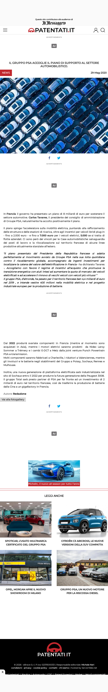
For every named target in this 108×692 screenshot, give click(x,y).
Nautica (26, 674)
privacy (27, 668)
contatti (53, 668)
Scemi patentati (11, 674)
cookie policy (40, 668)
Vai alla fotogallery (13, 399)
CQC (49, 674)
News (6, 72)
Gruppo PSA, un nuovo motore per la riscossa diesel (82, 591)
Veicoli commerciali (95, 674)
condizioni (16, 668)
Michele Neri (87, 664)
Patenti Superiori (63, 674)
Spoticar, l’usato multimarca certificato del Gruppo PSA (25, 542)
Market (78, 674)
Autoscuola (39, 674)
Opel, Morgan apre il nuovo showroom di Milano (26, 591)
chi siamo (64, 668)
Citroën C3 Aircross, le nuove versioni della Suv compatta (82, 542)
